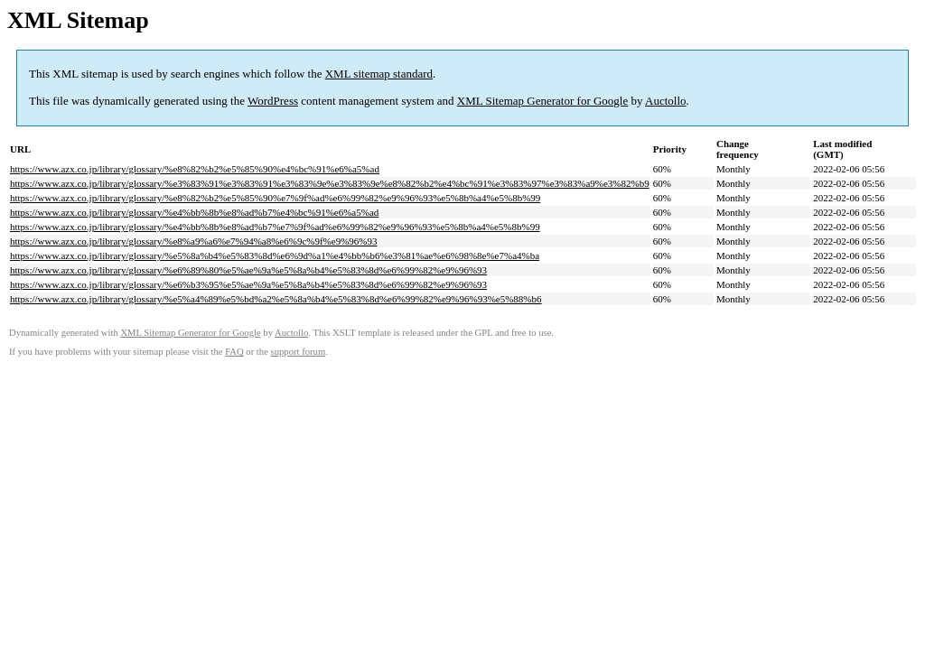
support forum (298, 352)
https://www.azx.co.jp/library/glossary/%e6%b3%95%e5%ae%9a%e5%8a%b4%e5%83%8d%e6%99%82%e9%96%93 (248, 284)
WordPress (273, 100)
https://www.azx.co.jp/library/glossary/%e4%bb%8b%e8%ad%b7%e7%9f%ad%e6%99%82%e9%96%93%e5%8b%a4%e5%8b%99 (275, 226)
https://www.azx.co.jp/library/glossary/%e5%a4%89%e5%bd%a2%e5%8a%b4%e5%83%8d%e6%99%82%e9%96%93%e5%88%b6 (276, 298)
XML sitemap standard (379, 73)
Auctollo (666, 100)
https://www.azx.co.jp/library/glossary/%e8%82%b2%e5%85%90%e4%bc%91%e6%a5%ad (194, 168)
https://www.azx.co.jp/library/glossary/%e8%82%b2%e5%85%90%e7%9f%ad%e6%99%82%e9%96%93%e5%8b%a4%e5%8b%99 (275, 197)
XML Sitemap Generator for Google (542, 100)
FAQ (234, 352)
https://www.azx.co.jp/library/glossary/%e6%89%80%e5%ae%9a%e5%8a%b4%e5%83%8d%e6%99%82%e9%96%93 (248, 270)
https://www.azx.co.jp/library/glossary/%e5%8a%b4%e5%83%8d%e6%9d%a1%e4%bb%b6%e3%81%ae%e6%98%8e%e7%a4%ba (274, 255)
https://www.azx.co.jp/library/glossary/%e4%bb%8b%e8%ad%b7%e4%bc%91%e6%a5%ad (194, 212)
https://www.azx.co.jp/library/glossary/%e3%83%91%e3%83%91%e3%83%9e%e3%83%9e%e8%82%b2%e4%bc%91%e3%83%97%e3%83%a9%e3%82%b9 (329, 183)
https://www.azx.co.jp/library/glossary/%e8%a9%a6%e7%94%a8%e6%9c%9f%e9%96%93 (193, 241)
